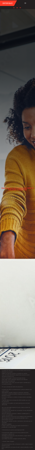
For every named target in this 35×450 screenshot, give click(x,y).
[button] (25, 3)
